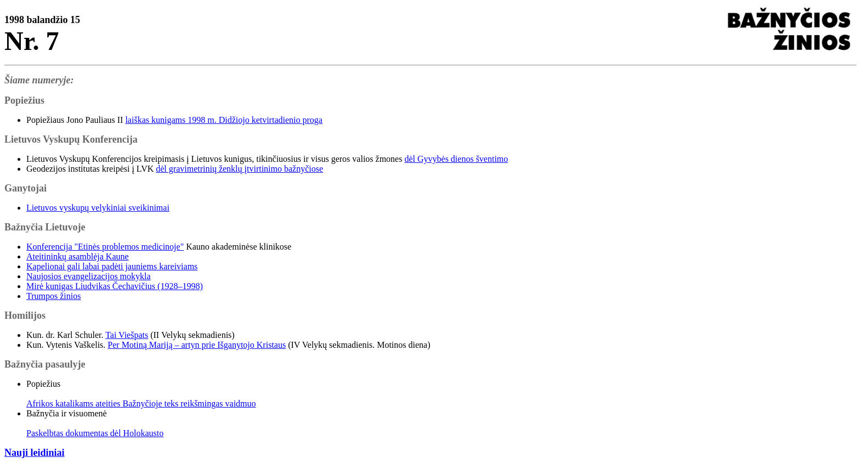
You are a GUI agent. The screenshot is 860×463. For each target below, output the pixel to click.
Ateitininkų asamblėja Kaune (77, 256)
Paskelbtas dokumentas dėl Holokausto (94, 433)
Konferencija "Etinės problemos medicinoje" (105, 246)
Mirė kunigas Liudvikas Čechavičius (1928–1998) (114, 286)
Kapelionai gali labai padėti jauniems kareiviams (111, 266)
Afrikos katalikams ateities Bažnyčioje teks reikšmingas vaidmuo (141, 403)
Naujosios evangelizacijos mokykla (88, 276)
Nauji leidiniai (34, 452)
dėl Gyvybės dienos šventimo (456, 158)
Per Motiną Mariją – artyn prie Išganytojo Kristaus (197, 344)
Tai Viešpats (126, 335)
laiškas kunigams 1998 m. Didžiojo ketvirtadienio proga (223, 120)
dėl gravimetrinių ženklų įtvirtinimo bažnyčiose (239, 168)
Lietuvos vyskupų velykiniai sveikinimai (97, 207)
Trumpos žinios (53, 296)
